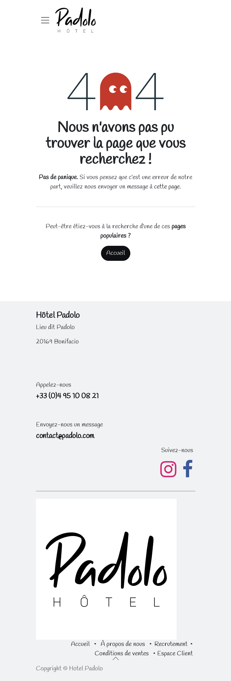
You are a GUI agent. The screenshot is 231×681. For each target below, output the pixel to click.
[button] (115, 658)
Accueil (115, 253)
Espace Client (175, 653)
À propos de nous (123, 644)
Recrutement (171, 644)
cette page (167, 187)
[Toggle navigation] (45, 20)
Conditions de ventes (122, 653)
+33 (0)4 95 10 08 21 (67, 396)
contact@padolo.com (65, 436)
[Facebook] (187, 469)
